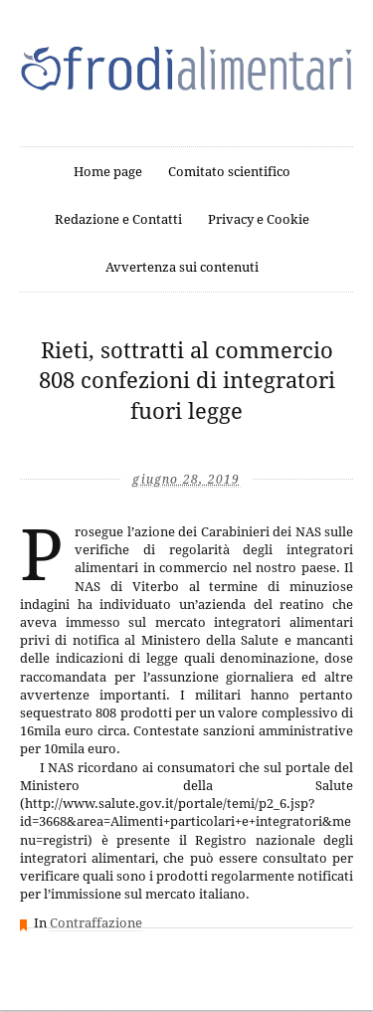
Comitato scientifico (229, 171)
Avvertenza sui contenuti (182, 267)
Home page (108, 171)
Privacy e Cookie (258, 219)
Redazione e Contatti (118, 219)
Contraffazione (96, 922)
